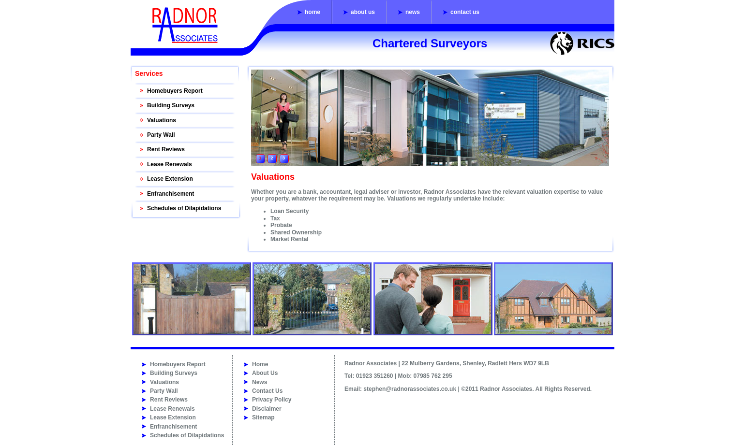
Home (312, 12)
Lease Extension (170, 178)
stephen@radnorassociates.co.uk (409, 389)
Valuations (161, 120)
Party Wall (161, 134)
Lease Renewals (169, 164)
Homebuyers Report (175, 90)
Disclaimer (267, 408)
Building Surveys (170, 105)
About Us (363, 12)
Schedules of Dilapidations (184, 208)
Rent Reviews (166, 149)
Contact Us (464, 12)
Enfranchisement (170, 193)
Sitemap (263, 417)
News (412, 12)
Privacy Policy (271, 399)
